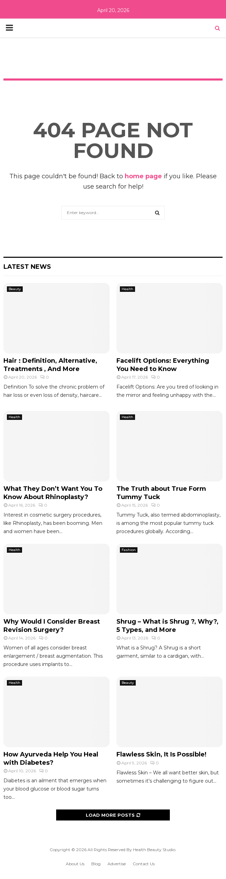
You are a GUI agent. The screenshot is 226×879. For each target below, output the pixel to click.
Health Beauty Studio (154, 849)
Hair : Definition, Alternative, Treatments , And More (50, 364)
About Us (75, 863)
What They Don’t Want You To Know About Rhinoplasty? (52, 492)
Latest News (27, 267)
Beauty (15, 289)
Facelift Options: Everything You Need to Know (162, 364)
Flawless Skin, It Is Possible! (161, 754)
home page (143, 176)
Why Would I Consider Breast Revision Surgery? (51, 625)
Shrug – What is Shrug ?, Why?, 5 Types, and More (167, 625)
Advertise (116, 863)
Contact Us (144, 863)
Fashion (129, 550)
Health (127, 289)
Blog (96, 863)
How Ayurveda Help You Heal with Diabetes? (50, 758)
